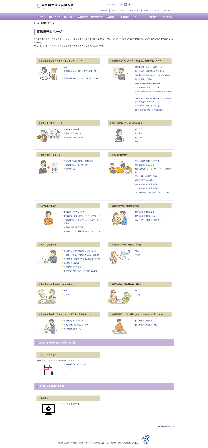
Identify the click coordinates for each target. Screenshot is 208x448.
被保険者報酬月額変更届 (73, 227)
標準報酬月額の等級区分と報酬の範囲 (78, 161)
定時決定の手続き (120, 155)
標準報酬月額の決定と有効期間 (76, 165)
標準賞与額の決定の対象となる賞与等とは (80, 251)
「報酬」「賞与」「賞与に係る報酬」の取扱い (82, 255)
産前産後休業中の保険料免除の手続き (57, 284)
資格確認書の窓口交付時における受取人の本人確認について (67, 314)
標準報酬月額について (50, 155)
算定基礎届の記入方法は (144, 165)
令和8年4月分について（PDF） (76, 364)
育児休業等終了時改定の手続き (126, 206)
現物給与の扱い (70, 169)
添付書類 (138, 133)
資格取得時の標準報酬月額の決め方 (149, 83)
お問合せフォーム (150, 10)
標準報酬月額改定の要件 (144, 212)
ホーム (36, 23)
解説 (65, 67)
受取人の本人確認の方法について (77, 325)
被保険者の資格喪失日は (73, 129)
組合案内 (104, 10)
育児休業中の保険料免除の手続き (127, 284)
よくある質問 (165, 10)
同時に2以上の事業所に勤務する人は (149, 176)
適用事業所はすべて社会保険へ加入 (149, 67)
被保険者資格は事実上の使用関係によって (151, 71)
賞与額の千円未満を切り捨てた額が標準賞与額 (82, 259)
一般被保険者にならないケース (147, 87)
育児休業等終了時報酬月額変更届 (148, 220)
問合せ (114, 10)
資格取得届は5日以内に (144, 79)
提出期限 (138, 137)
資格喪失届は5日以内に (73, 133)
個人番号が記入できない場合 (146, 325)
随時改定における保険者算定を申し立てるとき (82, 216)
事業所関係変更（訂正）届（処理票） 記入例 (81, 78)
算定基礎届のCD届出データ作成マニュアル (152, 192)
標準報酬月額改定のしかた (145, 216)
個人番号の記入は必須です (145, 321)
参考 (137, 141)
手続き (137, 255)
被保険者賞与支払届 (71, 263)
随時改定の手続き (49, 206)
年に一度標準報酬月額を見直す (147, 161)
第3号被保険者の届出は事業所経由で (149, 110)
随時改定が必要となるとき (74, 212)
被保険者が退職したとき (51, 123)
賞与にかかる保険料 (50, 245)
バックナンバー (70, 368)
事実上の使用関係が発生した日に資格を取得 (152, 75)
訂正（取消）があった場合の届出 (127, 123)
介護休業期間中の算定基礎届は (147, 188)
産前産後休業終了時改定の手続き (127, 245)
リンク (123, 10)
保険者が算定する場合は (144, 180)
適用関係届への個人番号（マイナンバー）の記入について (138, 314)
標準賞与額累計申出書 (72, 267)
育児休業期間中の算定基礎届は (147, 184)
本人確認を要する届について (75, 321)
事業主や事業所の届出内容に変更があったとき (61, 61)
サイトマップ (135, 10)
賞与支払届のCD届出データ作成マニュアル (80, 271)
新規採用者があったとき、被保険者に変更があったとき (137, 61)
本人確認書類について (72, 329)
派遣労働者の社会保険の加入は (147, 106)
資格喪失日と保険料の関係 (74, 137)
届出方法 (138, 129)
